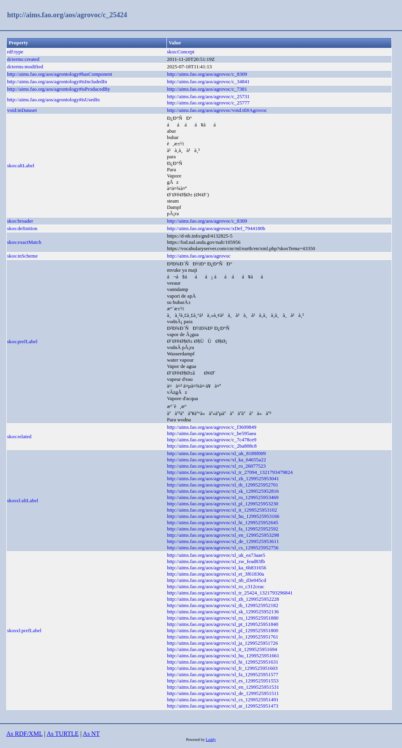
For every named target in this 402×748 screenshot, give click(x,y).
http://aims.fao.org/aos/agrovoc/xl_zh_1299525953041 (223, 478)
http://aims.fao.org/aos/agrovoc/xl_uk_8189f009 (216, 453)
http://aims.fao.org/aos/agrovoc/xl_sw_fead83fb (216, 561)
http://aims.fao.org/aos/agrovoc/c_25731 (208, 96)
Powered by (196, 739)
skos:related (19, 436)
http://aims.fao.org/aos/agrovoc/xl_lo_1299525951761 (222, 637)
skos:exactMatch (24, 242)
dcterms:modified (25, 66)
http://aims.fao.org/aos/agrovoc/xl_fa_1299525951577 (222, 674)
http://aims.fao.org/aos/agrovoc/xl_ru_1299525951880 (222, 618)
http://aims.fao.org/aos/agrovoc (198, 256)
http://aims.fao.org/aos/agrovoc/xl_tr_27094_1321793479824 (229, 472)
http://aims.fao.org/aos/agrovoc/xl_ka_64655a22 (216, 460)
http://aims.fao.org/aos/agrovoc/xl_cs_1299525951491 (222, 699)
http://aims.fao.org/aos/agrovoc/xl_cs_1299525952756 (222, 547)
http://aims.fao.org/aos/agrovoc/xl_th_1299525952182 (222, 605)
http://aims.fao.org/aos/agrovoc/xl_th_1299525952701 (222, 485)
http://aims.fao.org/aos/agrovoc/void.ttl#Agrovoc (217, 110)
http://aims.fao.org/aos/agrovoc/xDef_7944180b (216, 228)
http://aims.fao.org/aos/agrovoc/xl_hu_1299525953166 (223, 516)
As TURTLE (63, 733)
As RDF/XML (24, 733)
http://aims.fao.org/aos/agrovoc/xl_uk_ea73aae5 (216, 555)
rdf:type (15, 52)
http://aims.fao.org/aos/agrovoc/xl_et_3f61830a (215, 574)
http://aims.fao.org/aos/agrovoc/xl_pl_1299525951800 (222, 630)
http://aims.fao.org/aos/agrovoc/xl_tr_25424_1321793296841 (229, 593)
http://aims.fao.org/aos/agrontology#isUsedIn (53, 99)
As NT (91, 733)
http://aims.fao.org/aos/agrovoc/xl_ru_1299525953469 (222, 497)
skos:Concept (180, 52)
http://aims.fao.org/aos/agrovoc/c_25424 (67, 15)
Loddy (211, 739)
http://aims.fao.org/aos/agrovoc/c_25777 (208, 103)
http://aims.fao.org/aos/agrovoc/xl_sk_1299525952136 (223, 611)
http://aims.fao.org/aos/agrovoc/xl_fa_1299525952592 (222, 529)
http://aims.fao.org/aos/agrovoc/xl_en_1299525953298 (223, 535)
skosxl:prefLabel (24, 630)
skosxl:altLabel (22, 500)
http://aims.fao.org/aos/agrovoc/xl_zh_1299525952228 (223, 599)
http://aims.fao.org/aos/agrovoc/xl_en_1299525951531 (223, 687)
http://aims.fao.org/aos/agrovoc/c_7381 (207, 89)
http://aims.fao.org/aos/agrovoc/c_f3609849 (211, 427)
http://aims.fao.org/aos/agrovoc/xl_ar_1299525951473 (222, 706)
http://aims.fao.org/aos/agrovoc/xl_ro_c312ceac (215, 586)
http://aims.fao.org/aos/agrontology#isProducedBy (58, 89)
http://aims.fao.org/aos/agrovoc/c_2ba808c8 (212, 446)
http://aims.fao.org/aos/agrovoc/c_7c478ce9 (211, 440)
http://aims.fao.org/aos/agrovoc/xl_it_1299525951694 (222, 649)
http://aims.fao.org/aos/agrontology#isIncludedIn (57, 81)
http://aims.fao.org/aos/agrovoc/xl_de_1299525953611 (223, 541)
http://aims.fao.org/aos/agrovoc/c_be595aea (211, 433)
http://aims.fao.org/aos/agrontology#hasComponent (59, 74)
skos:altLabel (20, 165)
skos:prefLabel (22, 341)
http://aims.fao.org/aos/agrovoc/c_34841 (208, 81)
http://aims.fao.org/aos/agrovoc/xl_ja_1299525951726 (222, 643)
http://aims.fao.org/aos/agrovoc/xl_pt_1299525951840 (222, 624)
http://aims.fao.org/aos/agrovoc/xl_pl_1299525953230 (222, 504)
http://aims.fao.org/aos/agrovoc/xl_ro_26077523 (216, 466)
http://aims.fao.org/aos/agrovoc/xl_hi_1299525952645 (222, 522)
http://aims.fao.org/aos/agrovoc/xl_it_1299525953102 (222, 510)
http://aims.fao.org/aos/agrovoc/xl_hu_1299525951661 (223, 655)
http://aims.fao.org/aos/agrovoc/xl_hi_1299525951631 (222, 662)
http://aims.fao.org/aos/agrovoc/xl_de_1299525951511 (223, 693)
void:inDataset (22, 110)
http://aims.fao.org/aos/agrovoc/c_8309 (207, 74)
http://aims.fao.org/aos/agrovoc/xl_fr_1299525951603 (222, 668)
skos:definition (22, 228)
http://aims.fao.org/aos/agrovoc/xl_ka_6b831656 (216, 568)
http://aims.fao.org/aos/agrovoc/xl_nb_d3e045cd (216, 580)
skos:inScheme (22, 256)
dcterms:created (23, 59)
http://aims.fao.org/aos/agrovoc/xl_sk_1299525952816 (223, 491)
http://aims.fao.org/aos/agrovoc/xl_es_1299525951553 (222, 681)
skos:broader (20, 221)
